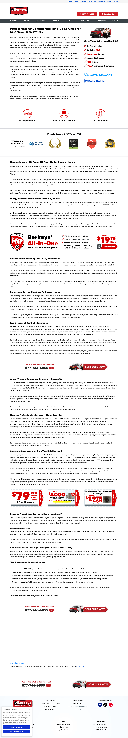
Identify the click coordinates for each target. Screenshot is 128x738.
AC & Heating (40, 21)
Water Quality (85, 21)
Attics (70, 21)
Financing (84, 1)
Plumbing (13, 21)
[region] (16, 722)
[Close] (30, 709)
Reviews (109, 1)
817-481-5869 (80, 666)
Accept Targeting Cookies (16, 727)
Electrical (56, 21)
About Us (70, 1)
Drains (26, 21)
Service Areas (92, 1)
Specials (115, 1)
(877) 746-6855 (87, 14)
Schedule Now (108, 14)
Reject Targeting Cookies (16, 731)
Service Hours (101, 1)
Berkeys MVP (101, 21)
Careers (77, 1)
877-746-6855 (36, 368)
